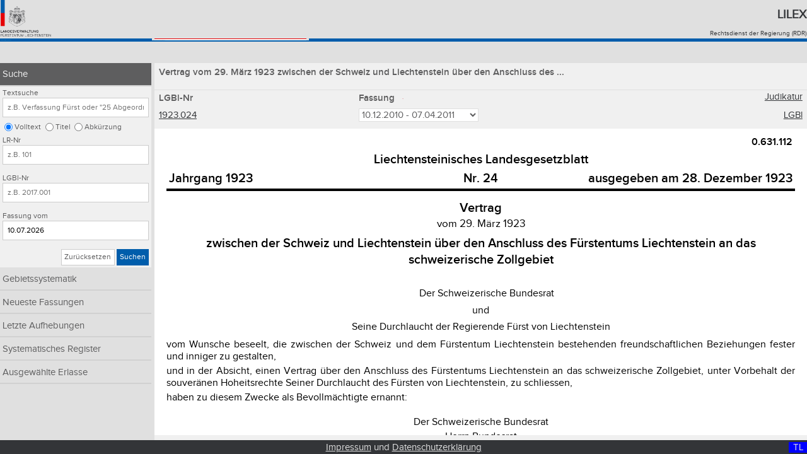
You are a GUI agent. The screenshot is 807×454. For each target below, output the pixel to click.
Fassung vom (25, 216)
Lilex (791, 14)
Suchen (133, 257)
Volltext (28, 127)
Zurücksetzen (87, 257)
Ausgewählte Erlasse (45, 372)
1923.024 (178, 116)
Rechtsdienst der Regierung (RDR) (758, 33)
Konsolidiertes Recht (61, 52)
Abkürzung (103, 127)
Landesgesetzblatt (210, 52)
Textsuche (20, 93)
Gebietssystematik (40, 279)
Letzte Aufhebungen (43, 325)
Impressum (348, 447)
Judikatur (784, 98)
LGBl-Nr (16, 178)
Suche (15, 74)
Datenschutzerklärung (437, 447)
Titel (63, 127)
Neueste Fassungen (43, 302)
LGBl (793, 116)
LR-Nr (12, 140)
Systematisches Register (52, 349)
